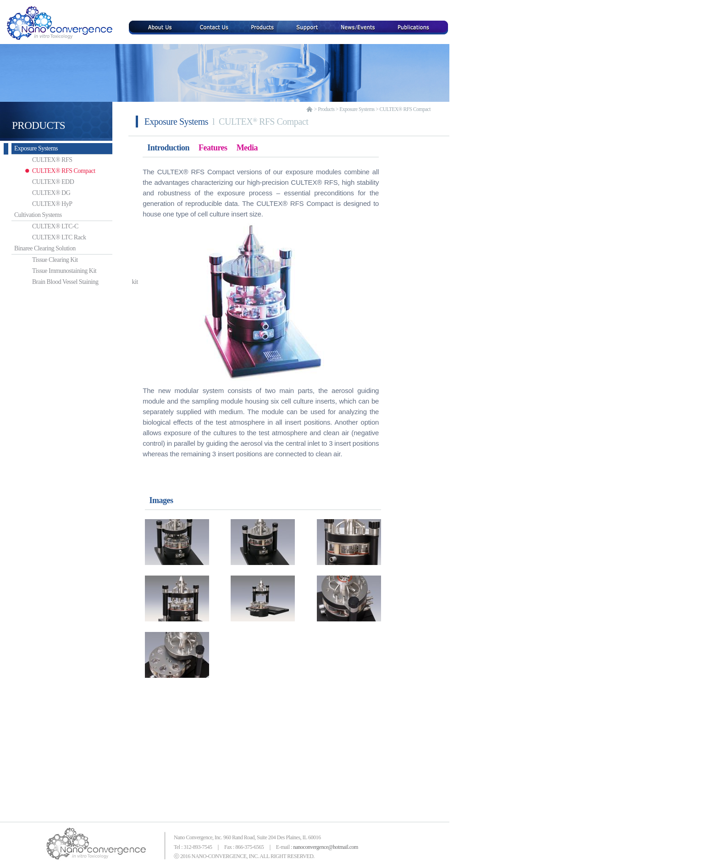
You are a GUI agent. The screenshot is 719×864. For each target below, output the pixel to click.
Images (161, 500)
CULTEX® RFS (36, 159)
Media (247, 147)
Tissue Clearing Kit (39, 259)
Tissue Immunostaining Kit (48, 270)
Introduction (168, 147)
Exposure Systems (34, 148)
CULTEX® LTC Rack (43, 237)
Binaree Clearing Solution (43, 248)
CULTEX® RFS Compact (47, 170)
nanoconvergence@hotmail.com (325, 847)
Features (213, 147)
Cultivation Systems (36, 214)
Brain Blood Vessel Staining (56, 281)
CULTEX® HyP (36, 203)
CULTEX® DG (35, 192)
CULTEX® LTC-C (39, 226)
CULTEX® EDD (37, 181)
